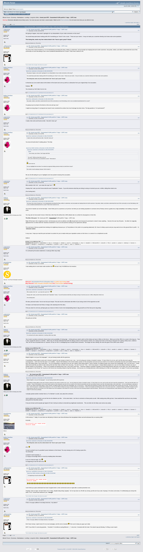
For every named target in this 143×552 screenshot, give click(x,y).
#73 (138, 330)
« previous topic (129, 22)
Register (23, 14)
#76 (138, 414)
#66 (138, 133)
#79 (138, 499)
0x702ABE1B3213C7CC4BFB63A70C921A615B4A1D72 (41, 92)
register (21, 9)
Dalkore (6, 197)
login (17, 9)
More (28, 14)
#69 (138, 247)
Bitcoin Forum (6, 17)
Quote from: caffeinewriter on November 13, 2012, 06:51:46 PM (39, 99)
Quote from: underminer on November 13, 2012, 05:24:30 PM (40, 149)
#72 (138, 315)
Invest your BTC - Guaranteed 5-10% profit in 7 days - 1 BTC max (58, 17)
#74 (138, 354)
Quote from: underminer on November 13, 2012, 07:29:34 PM (39, 136)
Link (42, 241)
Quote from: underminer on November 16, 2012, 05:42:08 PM (39, 517)
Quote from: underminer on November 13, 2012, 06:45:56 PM (39, 71)
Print (138, 24)
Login (19, 14)
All (14, 24)
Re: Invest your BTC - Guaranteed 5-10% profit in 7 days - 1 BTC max (48, 29)
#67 (138, 181)
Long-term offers (34, 17)
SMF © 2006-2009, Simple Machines (77, 549)
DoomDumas (7, 413)
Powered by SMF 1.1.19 (63, 549)
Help (11, 14)
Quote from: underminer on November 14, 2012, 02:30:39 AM (39, 378)
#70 (138, 263)
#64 (138, 96)
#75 (138, 375)
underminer (7, 29)
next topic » (137, 22)
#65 (138, 117)
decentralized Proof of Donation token (43, 281)
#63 (138, 68)
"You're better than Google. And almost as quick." (36, 64)
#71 (138, 286)
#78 (138, 468)
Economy (13, 17)
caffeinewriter (7, 46)
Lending (27, 17)
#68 (138, 198)
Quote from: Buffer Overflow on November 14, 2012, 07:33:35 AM (41, 473)
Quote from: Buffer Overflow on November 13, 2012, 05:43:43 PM (40, 148)
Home (7, 14)
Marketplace (20, 17)
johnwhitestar (7, 262)
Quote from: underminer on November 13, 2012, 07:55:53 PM (39, 289)
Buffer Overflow (8, 67)
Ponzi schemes (65, 20)
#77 (138, 438)
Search (15, 14)
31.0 (21, 11)
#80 (138, 514)
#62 (138, 46)
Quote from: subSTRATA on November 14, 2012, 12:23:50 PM (39, 471)
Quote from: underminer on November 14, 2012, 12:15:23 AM (39, 333)
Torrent (23, 11)
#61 (138, 30)
